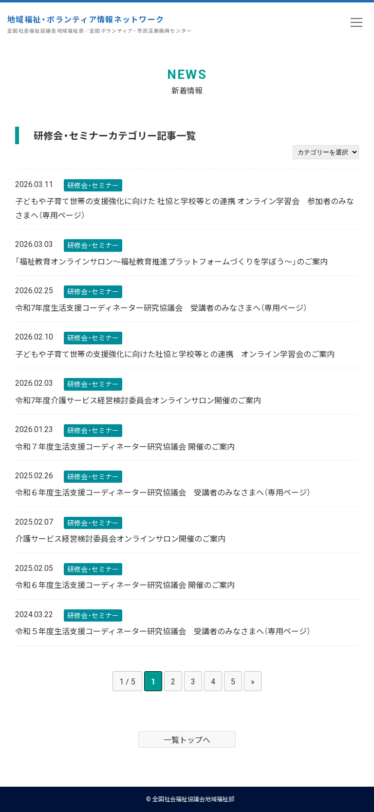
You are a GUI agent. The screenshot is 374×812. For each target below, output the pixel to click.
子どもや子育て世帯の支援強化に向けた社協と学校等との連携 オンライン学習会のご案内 (175, 353)
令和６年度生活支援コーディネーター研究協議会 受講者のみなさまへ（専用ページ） (163, 492)
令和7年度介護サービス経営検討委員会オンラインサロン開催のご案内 (138, 400)
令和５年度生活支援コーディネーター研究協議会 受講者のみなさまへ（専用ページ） (163, 631)
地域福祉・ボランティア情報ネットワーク (99, 24)
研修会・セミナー (93, 185)
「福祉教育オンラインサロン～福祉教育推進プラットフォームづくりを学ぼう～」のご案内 (171, 261)
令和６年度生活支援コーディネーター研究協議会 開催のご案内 (125, 584)
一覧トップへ (187, 739)
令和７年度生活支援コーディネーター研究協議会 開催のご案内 (125, 446)
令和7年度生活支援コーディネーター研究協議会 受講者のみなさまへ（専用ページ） (161, 307)
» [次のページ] (253, 681)
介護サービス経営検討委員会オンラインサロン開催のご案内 (120, 538)
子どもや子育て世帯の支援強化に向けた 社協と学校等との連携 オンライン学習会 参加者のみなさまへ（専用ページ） (184, 208)
